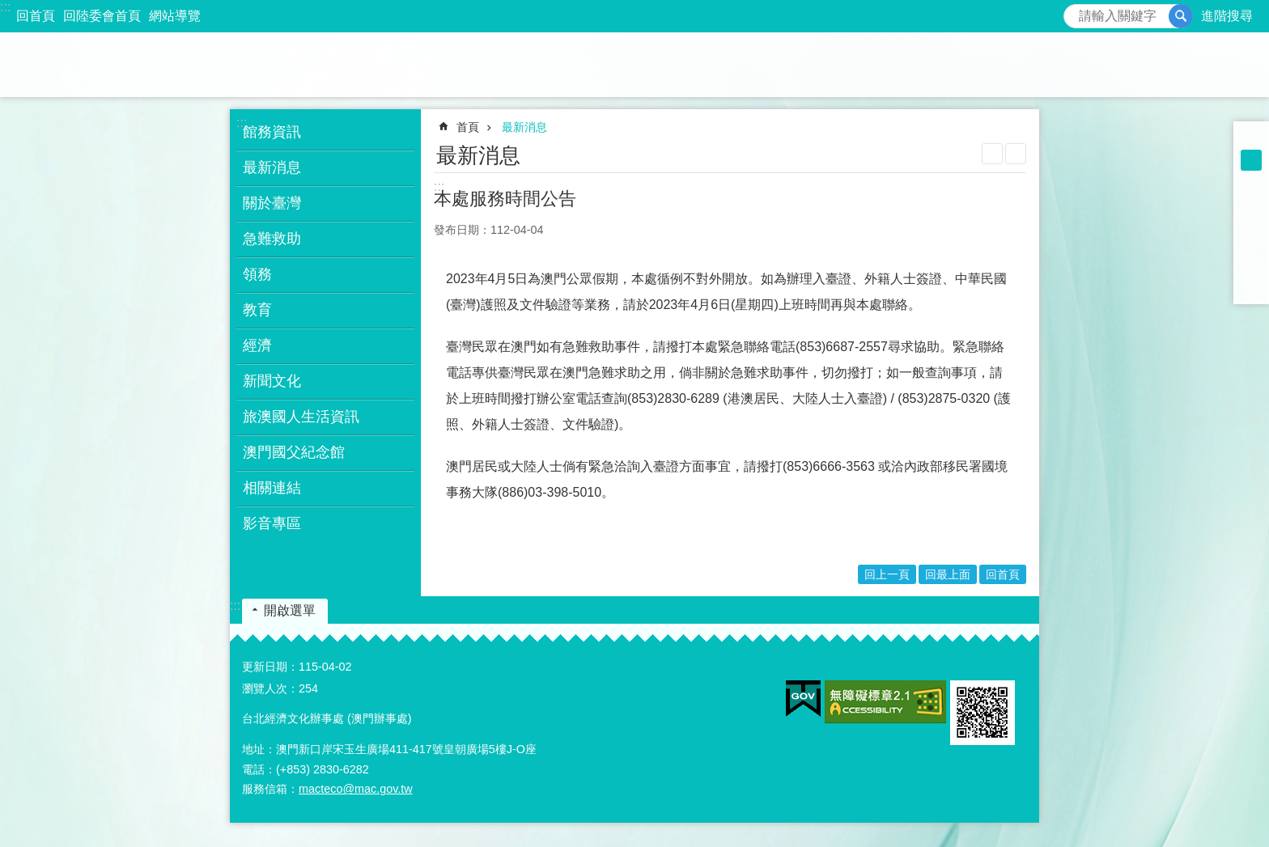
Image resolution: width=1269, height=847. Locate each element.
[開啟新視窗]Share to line (1251, 265)
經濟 (257, 345)
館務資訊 (272, 132)
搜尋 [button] (1181, 16)
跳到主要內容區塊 (8, 8)
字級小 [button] (1251, 139)
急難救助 (272, 239)
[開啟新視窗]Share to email (1251, 286)
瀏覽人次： (270, 688)
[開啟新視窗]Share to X (1251, 244)
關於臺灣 (272, 203)
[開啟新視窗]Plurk (1251, 223)
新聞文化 (272, 381)
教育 (257, 310)
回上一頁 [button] (887, 574)
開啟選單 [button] (290, 610)
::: (5, 7)
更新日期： (270, 666)
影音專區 (272, 523)
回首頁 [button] (1003, 574)
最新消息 (272, 167)
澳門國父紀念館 (294, 452)
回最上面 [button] (947, 574)
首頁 (467, 127)
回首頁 (35, 16)
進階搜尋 (1227, 16)
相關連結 (272, 488)
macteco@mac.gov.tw (356, 788)
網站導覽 (175, 16)
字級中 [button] (1251, 160)
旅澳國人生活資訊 (301, 417)
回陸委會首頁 (102, 16)
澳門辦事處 (634, 64)
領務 (257, 274)
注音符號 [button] (1015, 153)
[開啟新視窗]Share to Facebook (1251, 202)
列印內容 (992, 153)
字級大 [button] (1251, 181)
